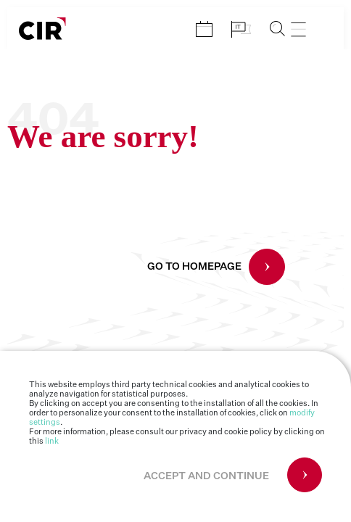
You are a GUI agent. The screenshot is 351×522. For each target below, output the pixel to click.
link (52, 441)
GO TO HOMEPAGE (194, 267)
